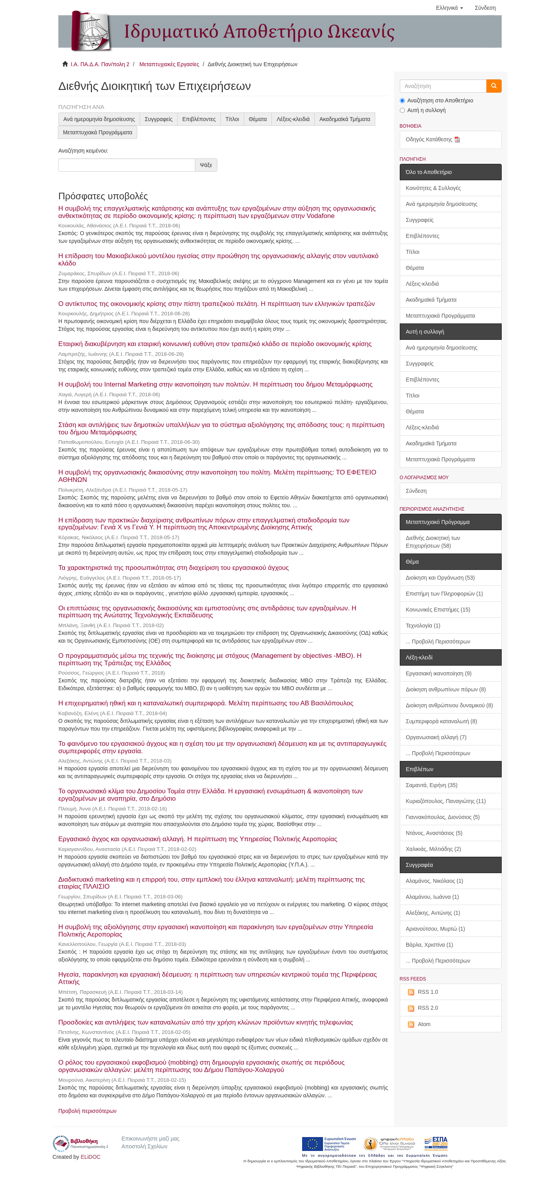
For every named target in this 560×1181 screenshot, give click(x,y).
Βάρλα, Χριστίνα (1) (429, 945)
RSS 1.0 (422, 992)
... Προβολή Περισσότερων (438, 641)
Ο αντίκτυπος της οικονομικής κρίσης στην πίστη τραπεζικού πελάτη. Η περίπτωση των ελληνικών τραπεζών (216, 304)
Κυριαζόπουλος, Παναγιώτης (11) (446, 801)
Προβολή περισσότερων (87, 1111)
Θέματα (258, 119)
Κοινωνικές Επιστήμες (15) (438, 609)
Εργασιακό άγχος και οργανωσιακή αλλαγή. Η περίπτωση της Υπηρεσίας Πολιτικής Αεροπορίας (197, 839)
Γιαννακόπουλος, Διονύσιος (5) (443, 817)
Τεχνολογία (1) (423, 625)
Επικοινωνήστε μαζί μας (150, 1138)
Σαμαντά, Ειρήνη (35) (432, 785)
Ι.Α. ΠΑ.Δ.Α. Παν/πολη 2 (100, 64)
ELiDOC (90, 1157)
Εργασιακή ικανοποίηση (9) (439, 673)
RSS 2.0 (422, 1008)
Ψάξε (206, 165)
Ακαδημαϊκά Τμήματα (344, 119)
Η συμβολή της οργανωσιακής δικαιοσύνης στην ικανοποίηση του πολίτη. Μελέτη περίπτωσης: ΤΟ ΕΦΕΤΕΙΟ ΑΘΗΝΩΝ (217, 476)
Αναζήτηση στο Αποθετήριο (436, 100)
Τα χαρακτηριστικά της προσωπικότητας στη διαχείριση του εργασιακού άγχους (173, 567)
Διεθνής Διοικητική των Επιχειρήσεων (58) (433, 542)
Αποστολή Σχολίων (144, 1146)
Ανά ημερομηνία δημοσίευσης (99, 119)
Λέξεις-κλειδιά (293, 119)
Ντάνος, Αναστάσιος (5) (434, 833)
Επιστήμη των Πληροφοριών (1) (444, 593)
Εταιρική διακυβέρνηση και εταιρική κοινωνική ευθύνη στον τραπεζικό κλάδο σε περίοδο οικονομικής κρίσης (215, 344)
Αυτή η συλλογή (423, 110)
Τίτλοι (232, 119)
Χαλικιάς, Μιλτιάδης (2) (433, 849)
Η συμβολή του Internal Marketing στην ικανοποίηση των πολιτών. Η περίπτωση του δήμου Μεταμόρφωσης (215, 384)
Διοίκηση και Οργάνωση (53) (440, 578)
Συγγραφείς (159, 119)
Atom (418, 1024)
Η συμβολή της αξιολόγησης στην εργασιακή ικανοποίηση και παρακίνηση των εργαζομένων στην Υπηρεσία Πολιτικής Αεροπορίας (215, 930)
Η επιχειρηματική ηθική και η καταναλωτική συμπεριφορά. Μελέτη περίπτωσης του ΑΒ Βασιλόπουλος (206, 703)
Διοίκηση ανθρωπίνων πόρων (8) (446, 689)
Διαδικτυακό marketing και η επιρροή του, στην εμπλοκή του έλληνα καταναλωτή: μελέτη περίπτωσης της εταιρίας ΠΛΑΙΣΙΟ (211, 883)
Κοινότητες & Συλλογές (433, 188)
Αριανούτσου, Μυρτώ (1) (436, 929)
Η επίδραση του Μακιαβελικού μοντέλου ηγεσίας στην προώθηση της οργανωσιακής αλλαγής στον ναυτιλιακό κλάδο (218, 259)
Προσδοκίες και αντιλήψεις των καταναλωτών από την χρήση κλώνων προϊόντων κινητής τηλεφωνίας (205, 1022)
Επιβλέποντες (199, 119)
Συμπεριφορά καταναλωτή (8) (441, 721)
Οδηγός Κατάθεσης (434, 140)
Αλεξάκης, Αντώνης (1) (433, 913)
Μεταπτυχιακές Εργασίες (169, 64)
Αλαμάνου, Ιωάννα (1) (432, 897)
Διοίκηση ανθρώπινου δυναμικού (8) (449, 705)
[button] (449, 8)
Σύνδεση (416, 491)
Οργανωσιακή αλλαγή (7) (436, 737)
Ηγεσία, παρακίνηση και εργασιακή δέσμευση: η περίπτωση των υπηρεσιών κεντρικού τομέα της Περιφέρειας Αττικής (217, 978)
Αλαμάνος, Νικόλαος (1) (435, 881)
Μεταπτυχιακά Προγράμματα (97, 132)
